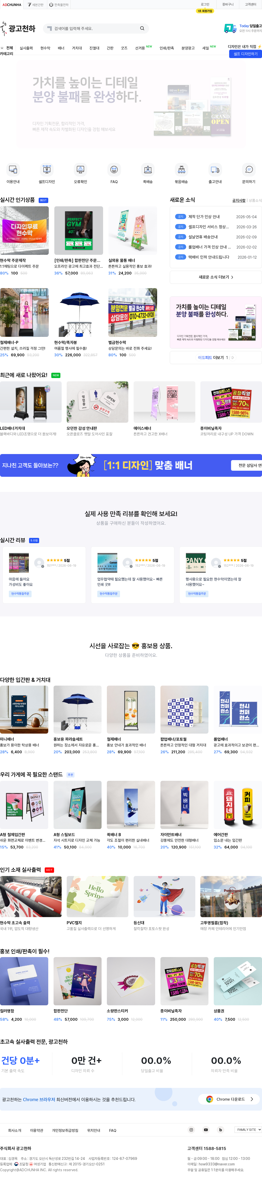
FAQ (112, 1130)
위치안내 (93, 1130)
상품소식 (255, 200)
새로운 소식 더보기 (216, 277)
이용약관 (36, 1130)
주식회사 (7, 1148)
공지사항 (239, 200)
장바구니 (227, 4)
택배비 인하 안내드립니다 (208, 257)
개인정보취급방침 (65, 1130)
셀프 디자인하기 (246, 54)
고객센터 (250, 4)
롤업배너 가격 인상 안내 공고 (211, 247)
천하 (27, 1148)
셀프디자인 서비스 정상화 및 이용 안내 (219, 226)
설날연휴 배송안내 (203, 237)
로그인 (205, 4)
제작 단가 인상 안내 (204, 216)
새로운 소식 (182, 199)
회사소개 (14, 1130)
